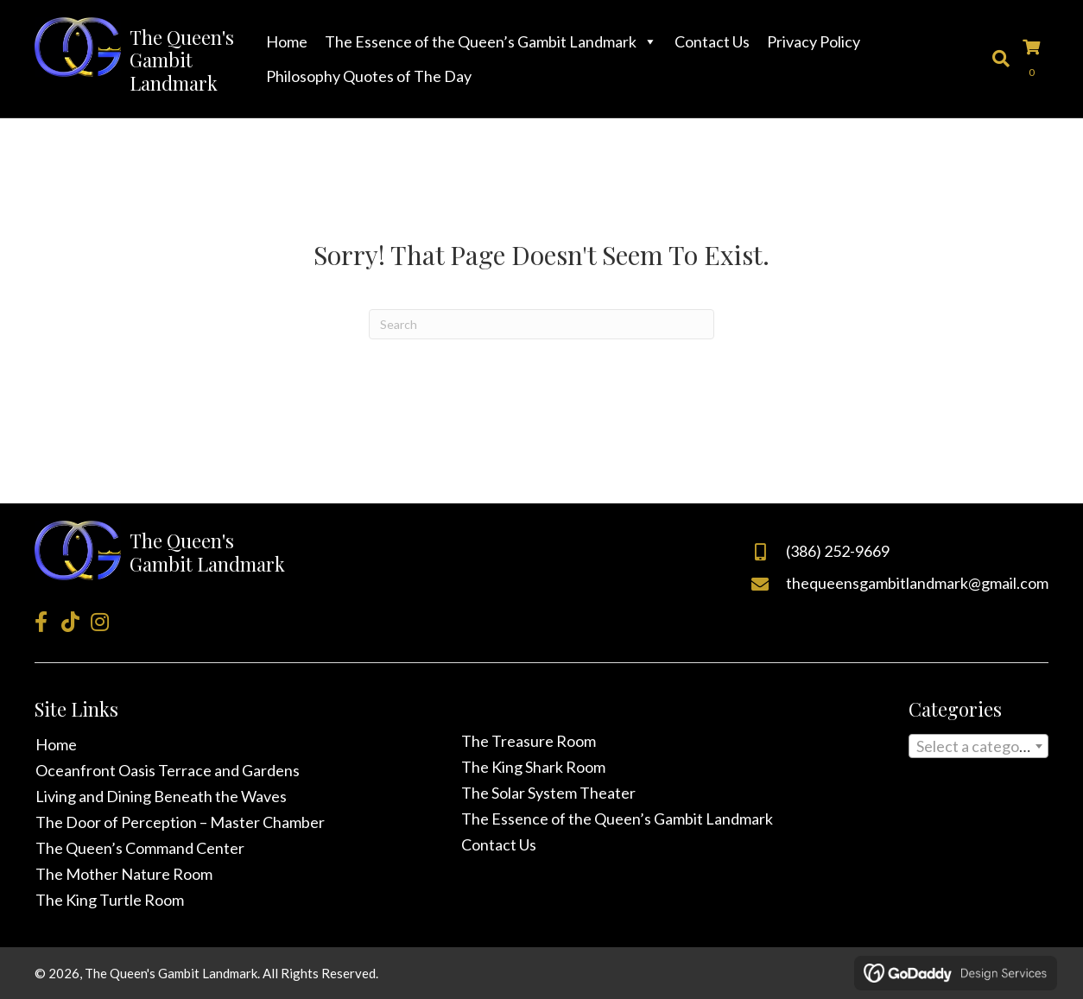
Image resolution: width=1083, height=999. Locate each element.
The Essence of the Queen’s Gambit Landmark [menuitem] (617, 818)
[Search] (541, 324)
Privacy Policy (813, 41)
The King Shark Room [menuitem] (533, 766)
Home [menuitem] (56, 744)
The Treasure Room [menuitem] (528, 740)
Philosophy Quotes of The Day (369, 75)
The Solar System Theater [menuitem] (548, 792)
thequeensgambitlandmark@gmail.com (917, 582)
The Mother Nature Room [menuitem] (123, 873)
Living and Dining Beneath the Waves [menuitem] (161, 796)
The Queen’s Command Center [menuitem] (139, 847)
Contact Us (712, 41)
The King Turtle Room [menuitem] (109, 899)
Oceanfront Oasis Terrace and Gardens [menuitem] (167, 770)
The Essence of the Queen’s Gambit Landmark (491, 41)
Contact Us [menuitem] (498, 844)
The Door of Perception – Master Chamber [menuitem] (180, 821)
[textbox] (978, 749)
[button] (40, 621)
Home (286, 41)
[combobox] (978, 746)
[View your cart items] (1035, 58)
